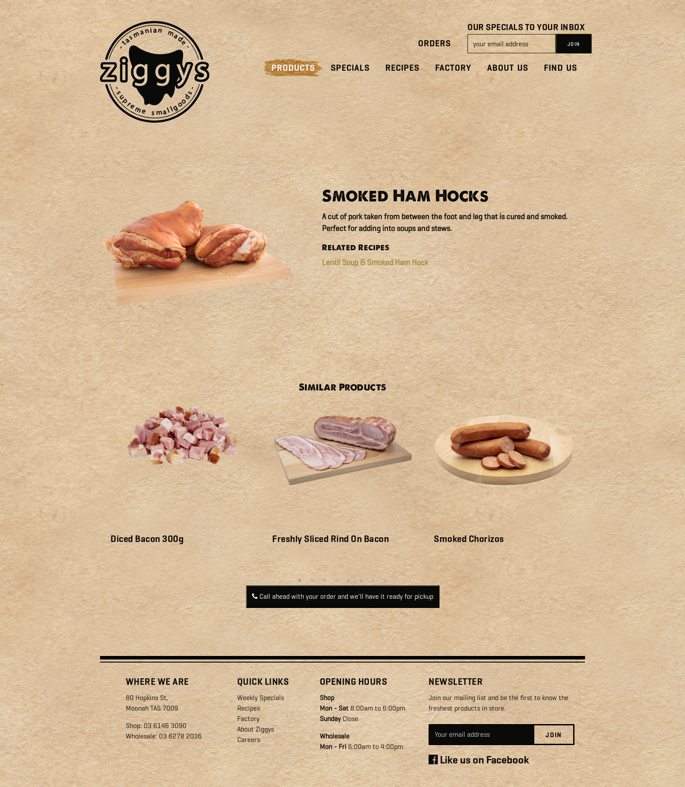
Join (554, 735)
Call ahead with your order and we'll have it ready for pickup (342, 596)
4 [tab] (336, 580)
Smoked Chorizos (469, 539)
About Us (507, 67)
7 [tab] (373, 580)
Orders (434, 43)
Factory (453, 67)
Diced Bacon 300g (147, 539)
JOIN (573, 44)
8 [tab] (385, 580)
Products (293, 67)
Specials (350, 67)
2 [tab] (312, 580)
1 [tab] (299, 580)
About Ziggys (255, 729)
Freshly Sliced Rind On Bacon (330, 539)
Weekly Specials (260, 698)
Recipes (402, 67)
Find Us (560, 67)
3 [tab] (324, 580)
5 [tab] (348, 580)
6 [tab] (361, 580)
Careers (248, 739)
